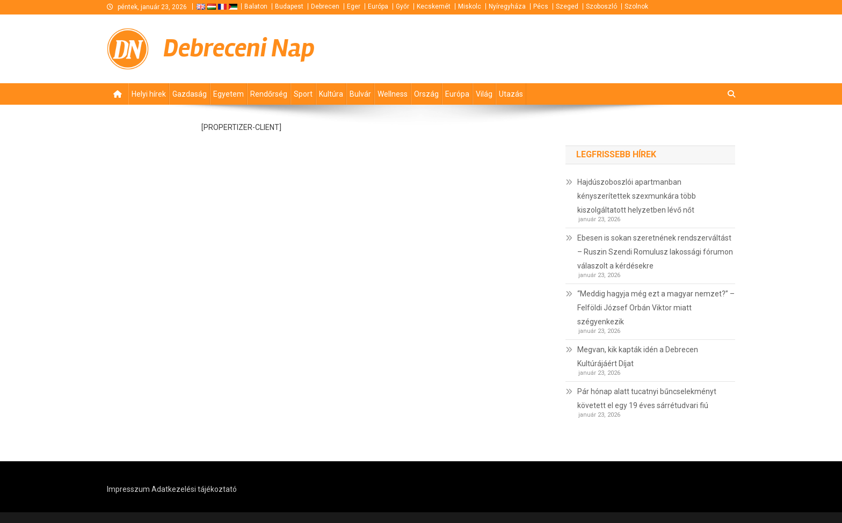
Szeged (567, 6)
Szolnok (636, 6)
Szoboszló (601, 6)
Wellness (393, 94)
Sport (303, 94)
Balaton (255, 6)
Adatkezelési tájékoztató (194, 489)
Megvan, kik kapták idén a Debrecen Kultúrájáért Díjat (637, 356)
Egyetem (228, 94)
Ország (426, 94)
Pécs (540, 6)
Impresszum (128, 489)
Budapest (289, 6)
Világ (484, 94)
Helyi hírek (149, 94)
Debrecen (325, 6)
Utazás (511, 94)
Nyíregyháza (507, 6)
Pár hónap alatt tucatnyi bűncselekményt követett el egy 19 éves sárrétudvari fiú (646, 398)
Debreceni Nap (239, 48)
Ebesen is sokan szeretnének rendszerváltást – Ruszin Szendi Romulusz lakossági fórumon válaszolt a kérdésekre (655, 252)
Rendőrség (268, 94)
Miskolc (469, 6)
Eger (353, 6)
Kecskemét (434, 6)
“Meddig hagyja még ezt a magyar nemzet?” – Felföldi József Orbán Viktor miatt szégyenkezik (656, 307)
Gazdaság (189, 94)
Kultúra (331, 94)
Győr (402, 6)
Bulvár (360, 94)
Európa (378, 6)
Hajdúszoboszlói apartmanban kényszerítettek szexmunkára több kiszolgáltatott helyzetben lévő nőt (636, 196)
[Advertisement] (606, 48)
